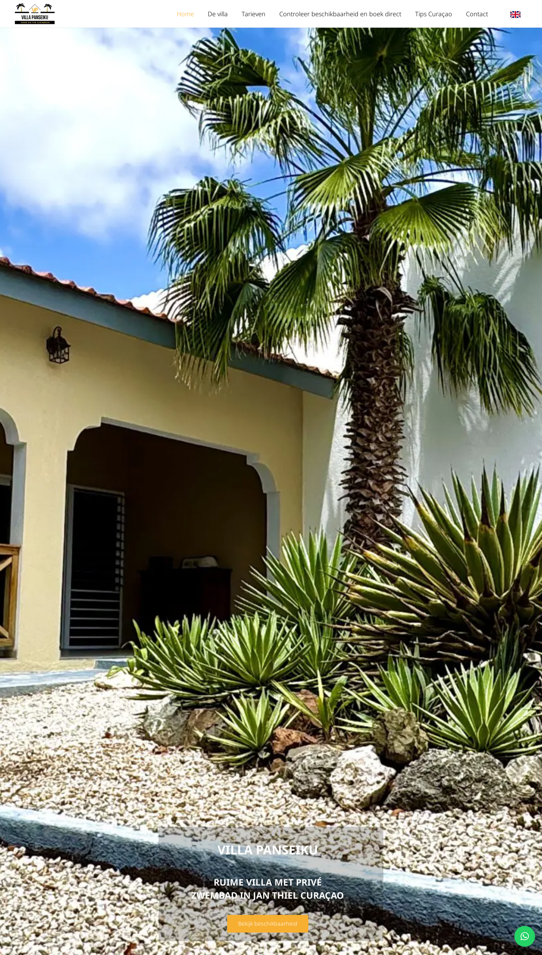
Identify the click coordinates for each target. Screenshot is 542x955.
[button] (524, 936)
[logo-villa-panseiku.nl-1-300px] (35, 13)
